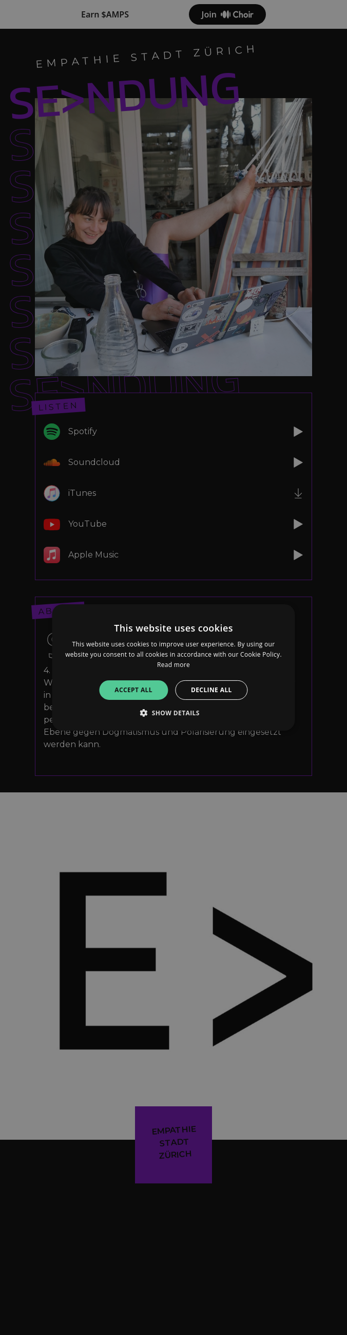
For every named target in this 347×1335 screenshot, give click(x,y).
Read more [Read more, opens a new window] (173, 664)
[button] (173, 713)
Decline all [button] (211, 689)
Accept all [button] (133, 689)
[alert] (173, 667)
